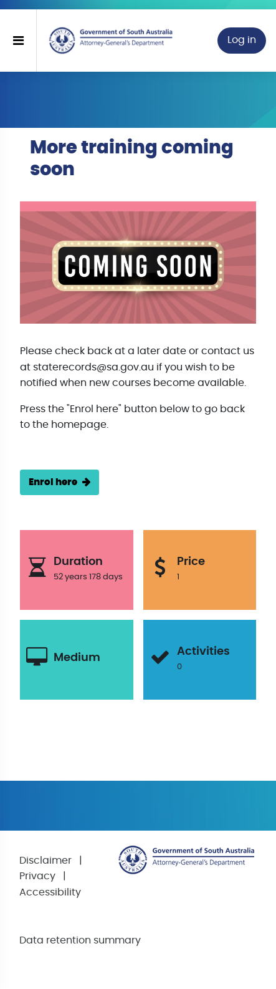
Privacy (37, 876)
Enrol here (53, 482)
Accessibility (50, 892)
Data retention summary (80, 940)
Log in (241, 40)
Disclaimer (45, 861)
